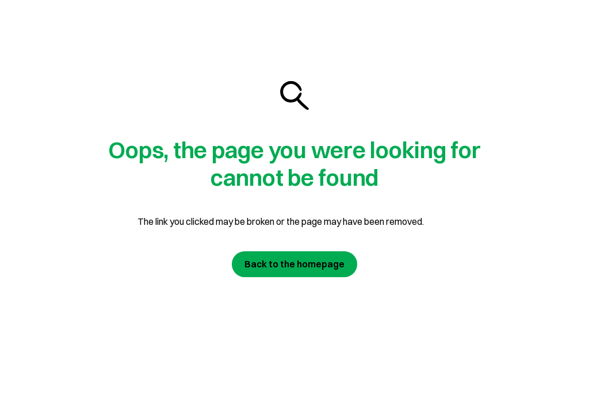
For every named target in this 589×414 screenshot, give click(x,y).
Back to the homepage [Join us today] (294, 264)
